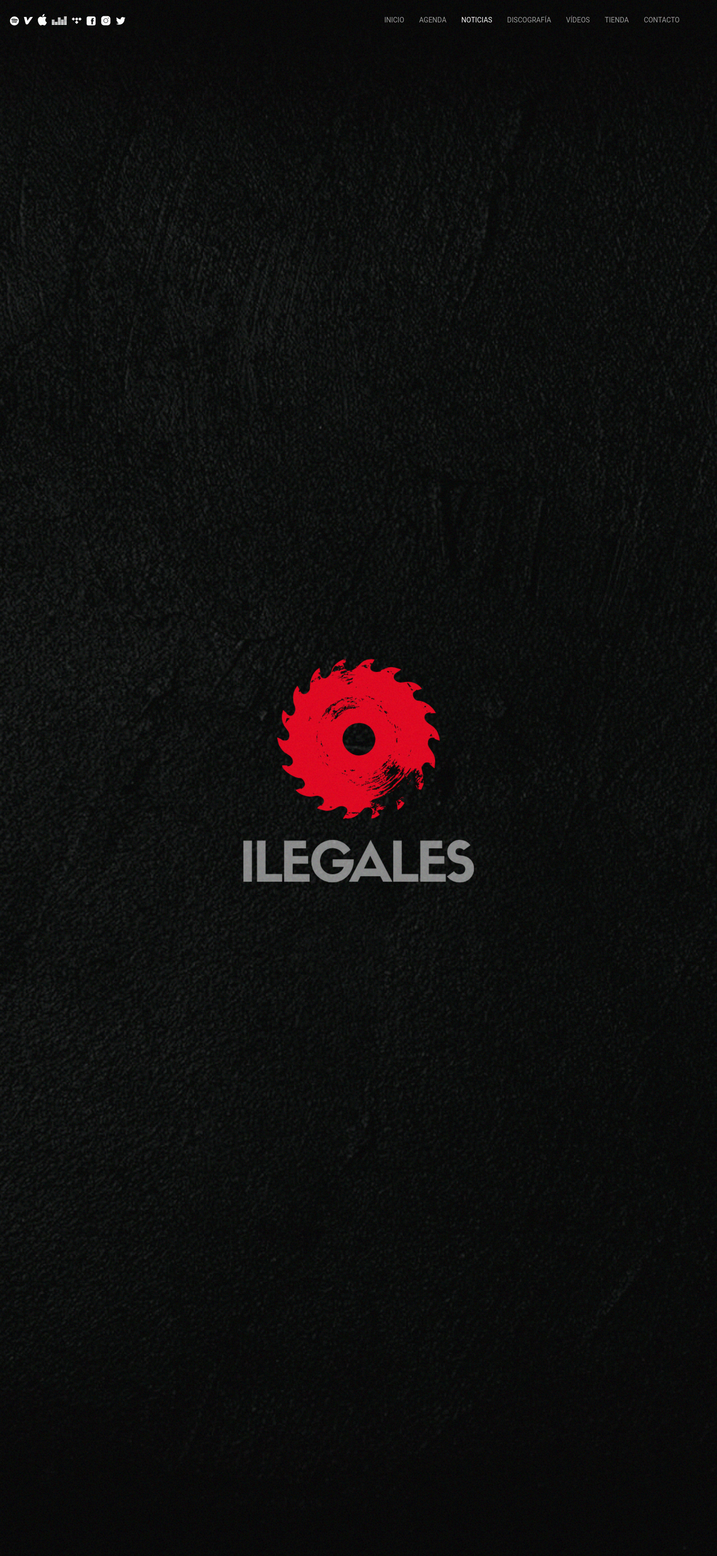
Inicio (394, 20)
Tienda (617, 20)
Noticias (477, 20)
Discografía (529, 20)
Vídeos (578, 20)
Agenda (433, 20)
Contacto (662, 20)
